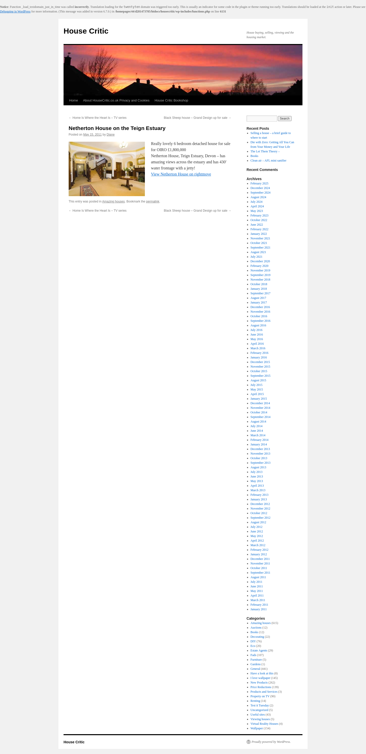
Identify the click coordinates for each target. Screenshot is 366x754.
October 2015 (259, 371)
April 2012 (257, 540)
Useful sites (258, 714)
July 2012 (257, 527)
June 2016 (257, 334)
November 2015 (260, 366)
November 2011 (260, 563)
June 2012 (257, 531)
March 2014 (258, 435)
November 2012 (260, 508)
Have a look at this (262, 673)
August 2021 (258, 252)
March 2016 (258, 348)
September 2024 (260, 192)
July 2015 (257, 385)
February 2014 (259, 440)
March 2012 (258, 545)
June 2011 (257, 586)
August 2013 (258, 467)
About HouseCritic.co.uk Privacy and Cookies (116, 100)
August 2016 (258, 325)
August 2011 (258, 577)
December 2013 (260, 449)
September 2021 (260, 247)
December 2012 (260, 504)
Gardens (256, 664)
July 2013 (257, 472)
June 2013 (257, 476)
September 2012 (260, 517)
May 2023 (257, 211)
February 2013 (259, 495)
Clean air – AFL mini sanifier (268, 160)
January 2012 (259, 554)
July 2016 (257, 330)
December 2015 (260, 362)
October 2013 (259, 458)
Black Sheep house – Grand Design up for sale (198, 118)
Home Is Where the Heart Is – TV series (98, 118)
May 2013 (257, 481)
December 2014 (260, 403)
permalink (152, 201)
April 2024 (257, 206)
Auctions (256, 627)
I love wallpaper (260, 678)
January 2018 (259, 289)
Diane (110, 134)
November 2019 (260, 270)
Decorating (257, 637)
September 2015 (260, 376)
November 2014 (260, 408)
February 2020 (259, 266)
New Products (259, 682)
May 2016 (257, 339)
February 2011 (259, 604)
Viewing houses (260, 719)
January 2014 (259, 444)
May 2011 (257, 591)
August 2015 (258, 380)
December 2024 (260, 188)
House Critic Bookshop (171, 100)
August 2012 (258, 522)
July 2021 (257, 256)
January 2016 (259, 357)
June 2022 (257, 224)
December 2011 (260, 559)
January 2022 (259, 234)
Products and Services (264, 691)
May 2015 (257, 389)
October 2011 (259, 568)
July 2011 (257, 582)
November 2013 (260, 453)
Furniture (256, 659)
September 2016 (260, 321)
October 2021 (259, 243)
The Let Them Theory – (265, 151)
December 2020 (260, 261)
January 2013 (259, 499)
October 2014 (259, 412)
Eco (253, 646)
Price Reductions (261, 687)
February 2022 (259, 229)
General (255, 669)
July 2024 (257, 202)
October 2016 (259, 316)
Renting (255, 701)
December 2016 (260, 307)
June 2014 (257, 430)
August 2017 (258, 298)
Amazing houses (113, 201)
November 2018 (260, 279)
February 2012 (259, 550)
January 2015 (259, 398)
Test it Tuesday (260, 705)
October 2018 (259, 284)
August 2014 (258, 421)
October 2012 (259, 513)
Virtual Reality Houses (264, 724)
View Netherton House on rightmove (181, 174)
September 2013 (260, 463)
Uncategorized (259, 710)
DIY (253, 641)
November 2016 (260, 311)
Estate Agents (259, 650)
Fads (253, 655)
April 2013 (257, 485)
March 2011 (258, 600)
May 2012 (257, 536)
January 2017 (259, 302)
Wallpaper (257, 728)
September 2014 (260, 417)
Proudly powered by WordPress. (271, 742)
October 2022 (259, 220)
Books (254, 156)
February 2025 (259, 183)
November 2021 (260, 238)
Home (73, 100)
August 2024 (258, 197)
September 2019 (260, 275)
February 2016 (259, 353)
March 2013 (258, 490)
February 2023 (259, 215)
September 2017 (260, 293)
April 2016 (257, 343)
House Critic (86, 31)
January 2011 (259, 609)
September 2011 (260, 572)
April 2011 (257, 595)
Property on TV (260, 696)
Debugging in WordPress (15, 11)
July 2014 (257, 426)
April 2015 (257, 394)
